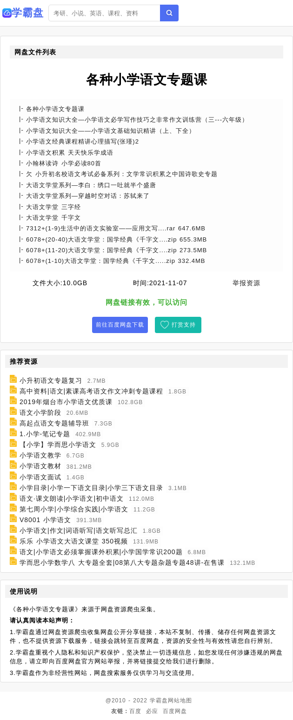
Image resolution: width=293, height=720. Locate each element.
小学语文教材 (40, 466)
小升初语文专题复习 (51, 380)
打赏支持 (184, 324)
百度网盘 (175, 711)
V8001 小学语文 (45, 520)
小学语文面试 (40, 477)
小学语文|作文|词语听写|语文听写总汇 (79, 530)
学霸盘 (159, 700)
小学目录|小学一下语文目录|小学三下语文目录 (91, 487)
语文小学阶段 (40, 412)
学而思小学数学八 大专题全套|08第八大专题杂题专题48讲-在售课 (122, 562)
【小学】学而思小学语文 (58, 444)
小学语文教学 (40, 455)
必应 (152, 711)
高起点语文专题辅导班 (54, 423)
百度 (135, 711)
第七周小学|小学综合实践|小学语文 (74, 509)
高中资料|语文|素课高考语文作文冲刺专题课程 (91, 391)
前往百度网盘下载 (120, 324)
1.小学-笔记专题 (45, 434)
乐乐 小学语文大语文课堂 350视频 (74, 541)
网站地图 (180, 700)
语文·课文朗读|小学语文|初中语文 (72, 498)
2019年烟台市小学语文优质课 (66, 402)
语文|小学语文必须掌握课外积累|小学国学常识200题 (101, 552)
